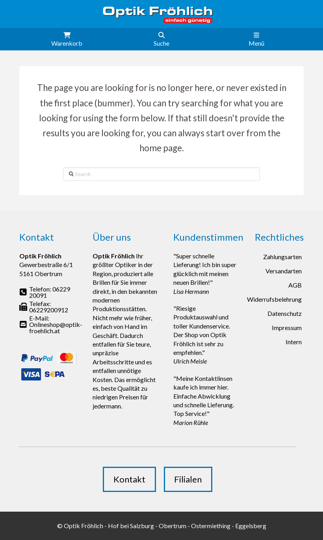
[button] (66, 39)
